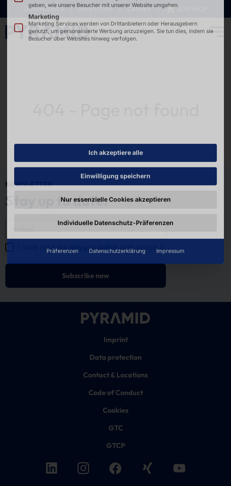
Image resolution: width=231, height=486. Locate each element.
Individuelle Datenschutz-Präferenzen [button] (115, 163)
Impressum (170, 191)
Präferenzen (62, 191)
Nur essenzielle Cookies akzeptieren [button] (116, 140)
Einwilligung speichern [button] (115, 117)
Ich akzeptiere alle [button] (116, 93)
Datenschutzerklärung (117, 191)
